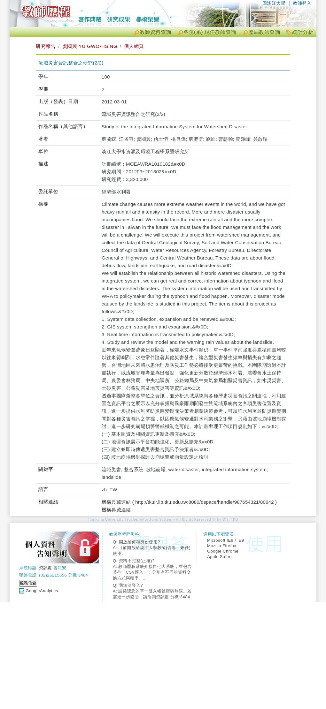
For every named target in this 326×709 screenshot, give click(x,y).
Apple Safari (219, 556)
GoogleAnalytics (42, 590)
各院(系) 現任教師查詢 (209, 32)
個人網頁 (134, 46)
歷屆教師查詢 (264, 32)
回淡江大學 (274, 3)
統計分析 (302, 32)
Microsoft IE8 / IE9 (225, 540)
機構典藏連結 (116, 509)
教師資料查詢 (155, 32)
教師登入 (302, 3)
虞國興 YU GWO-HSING (89, 46)
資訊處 (45, 567)
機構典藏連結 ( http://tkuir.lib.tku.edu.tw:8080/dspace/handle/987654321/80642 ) (189, 502)
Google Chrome (222, 551)
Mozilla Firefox (221, 545)
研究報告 (46, 46)
